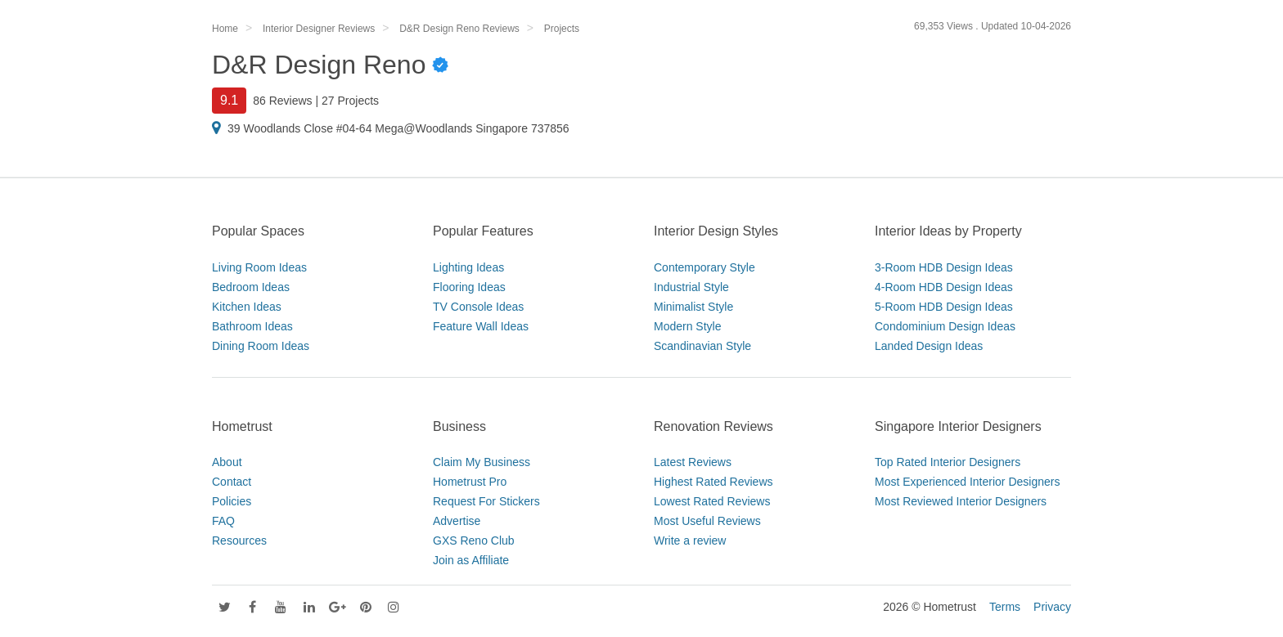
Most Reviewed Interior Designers (961, 501)
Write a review (690, 540)
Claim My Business (481, 462)
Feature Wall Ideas (481, 326)
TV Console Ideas (478, 306)
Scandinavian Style (702, 345)
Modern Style (687, 326)
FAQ (223, 520)
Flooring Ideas (469, 287)
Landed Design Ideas (929, 345)
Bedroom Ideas (251, 287)
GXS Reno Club (474, 540)
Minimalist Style (693, 306)
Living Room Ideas (259, 267)
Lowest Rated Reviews (712, 501)
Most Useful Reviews (707, 520)
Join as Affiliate (471, 560)
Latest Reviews (693, 462)
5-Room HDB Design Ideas (944, 306)
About (227, 462)
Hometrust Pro (469, 481)
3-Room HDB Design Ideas (944, 267)
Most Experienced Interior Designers (967, 481)
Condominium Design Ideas (945, 326)
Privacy (1052, 606)
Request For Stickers (486, 501)
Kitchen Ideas (246, 306)
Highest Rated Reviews (713, 481)
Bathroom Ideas (252, 326)
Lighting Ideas (468, 267)
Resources (239, 540)
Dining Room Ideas (260, 345)
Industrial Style (691, 287)
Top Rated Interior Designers (947, 462)
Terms (1004, 606)
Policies (231, 501)
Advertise (456, 520)
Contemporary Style (704, 267)
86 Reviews (282, 100)
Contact (231, 481)
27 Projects (350, 100)
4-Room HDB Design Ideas (944, 287)
